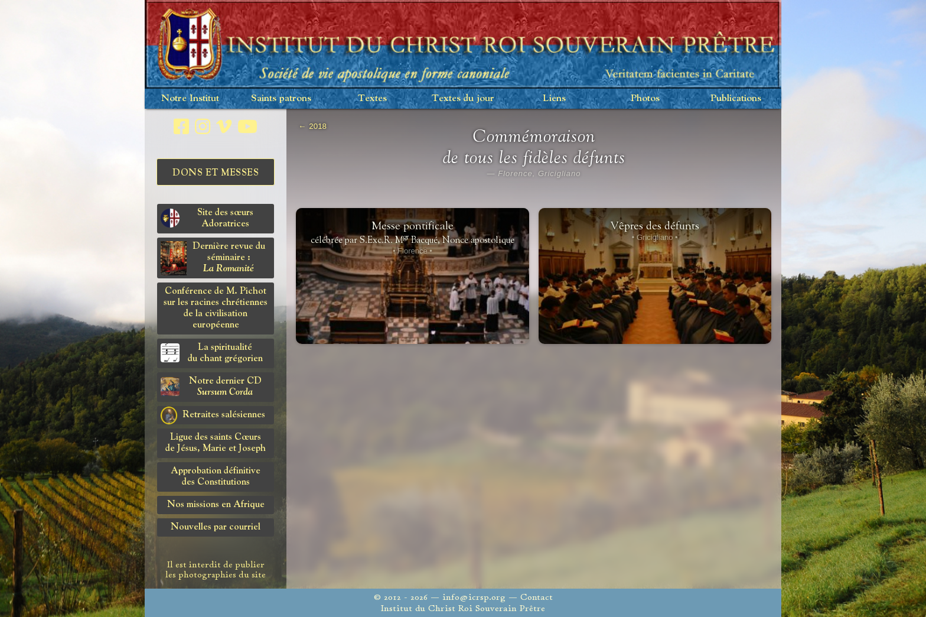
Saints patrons (281, 98)
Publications (735, 98)
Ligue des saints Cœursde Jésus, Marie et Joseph (215, 443)
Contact (536, 597)
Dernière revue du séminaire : (213, 258)
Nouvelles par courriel (215, 527)
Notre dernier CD (211, 386)
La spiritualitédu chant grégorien (212, 353)
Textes (372, 98)
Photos (645, 98)
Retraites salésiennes (213, 415)
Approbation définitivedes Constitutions (215, 476)
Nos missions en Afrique (216, 504)
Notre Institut (190, 98)
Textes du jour (463, 98)
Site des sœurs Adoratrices (207, 218)
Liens (554, 98)
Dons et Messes (215, 173)
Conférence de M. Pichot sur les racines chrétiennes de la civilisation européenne (216, 308)
